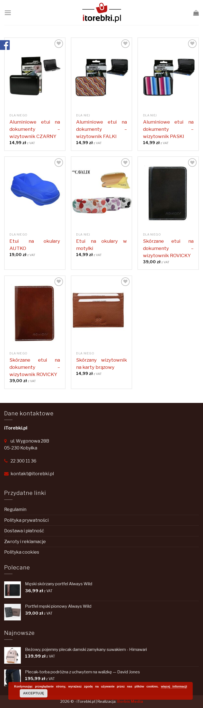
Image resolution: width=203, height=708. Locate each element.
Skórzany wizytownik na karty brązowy (101, 363)
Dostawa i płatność (24, 530)
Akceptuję (33, 693)
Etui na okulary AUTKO (34, 244)
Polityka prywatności (26, 520)
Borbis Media (130, 701)
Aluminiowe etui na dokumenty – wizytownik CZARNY (34, 129)
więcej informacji (174, 686)
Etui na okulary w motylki (101, 244)
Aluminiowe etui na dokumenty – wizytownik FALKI (101, 129)
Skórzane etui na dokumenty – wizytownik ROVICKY (168, 248)
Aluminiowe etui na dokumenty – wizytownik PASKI (168, 129)
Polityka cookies (21, 552)
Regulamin (15, 509)
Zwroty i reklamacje (25, 541)
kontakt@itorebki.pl (32, 473)
